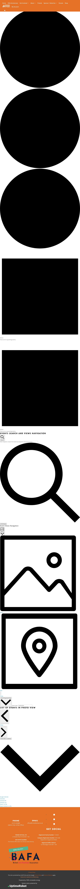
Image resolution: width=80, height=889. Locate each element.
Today (1, 696)
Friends (39, 3)
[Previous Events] (0, 692)
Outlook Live (3, 802)
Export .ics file (3, 804)
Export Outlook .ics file (5, 806)
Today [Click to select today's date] (1, 725)
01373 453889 (16, 823)
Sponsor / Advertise (49, 3)
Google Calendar (4, 797)
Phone (16, 821)
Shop (66, 3)
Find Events (3, 524)
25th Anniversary (13, 3)
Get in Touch (6, 7)
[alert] (40, 295)
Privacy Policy (31, 872)
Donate (61, 3)
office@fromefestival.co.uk (35, 823)
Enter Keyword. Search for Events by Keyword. (12, 441)
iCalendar (2, 798)
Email (35, 820)
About (32, 3)
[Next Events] (0, 694)
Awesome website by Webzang (29, 877)
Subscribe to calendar (6, 738)
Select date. (15, 705)
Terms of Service (48, 875)
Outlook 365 (3, 800)
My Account (15, 7)
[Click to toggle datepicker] (6, 702)
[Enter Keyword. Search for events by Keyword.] (31, 442)
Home (4, 3)
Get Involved (23, 3)
